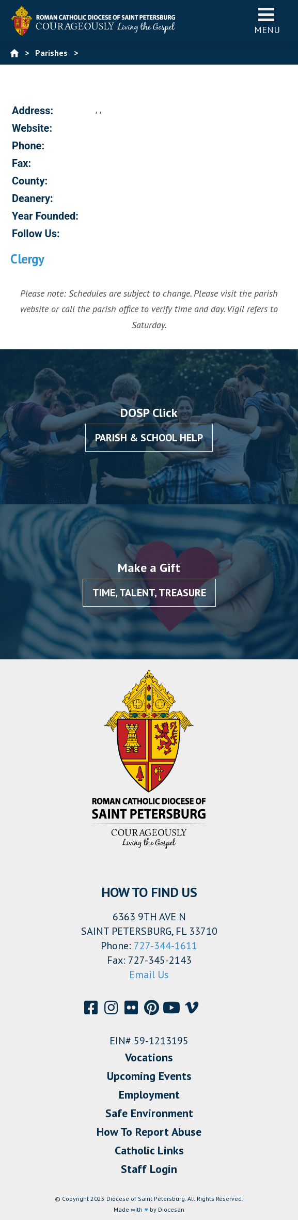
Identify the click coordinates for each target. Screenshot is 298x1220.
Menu (267, 20)
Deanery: (32, 198)
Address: (32, 110)
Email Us (149, 974)
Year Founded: (45, 216)
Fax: (21, 163)
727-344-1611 (165, 945)
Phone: (28, 146)
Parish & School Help (149, 437)
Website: (32, 128)
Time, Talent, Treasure (149, 592)
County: (30, 181)
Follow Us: (36, 233)
